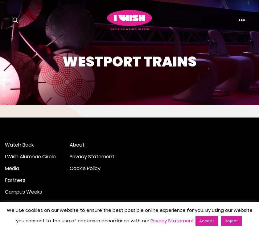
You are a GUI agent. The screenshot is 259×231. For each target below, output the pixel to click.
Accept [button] (206, 221)
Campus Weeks (23, 191)
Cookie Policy (85, 168)
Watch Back (19, 144)
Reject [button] (231, 221)
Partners (15, 180)
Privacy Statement (92, 156)
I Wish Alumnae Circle (30, 156)
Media (12, 168)
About (77, 144)
